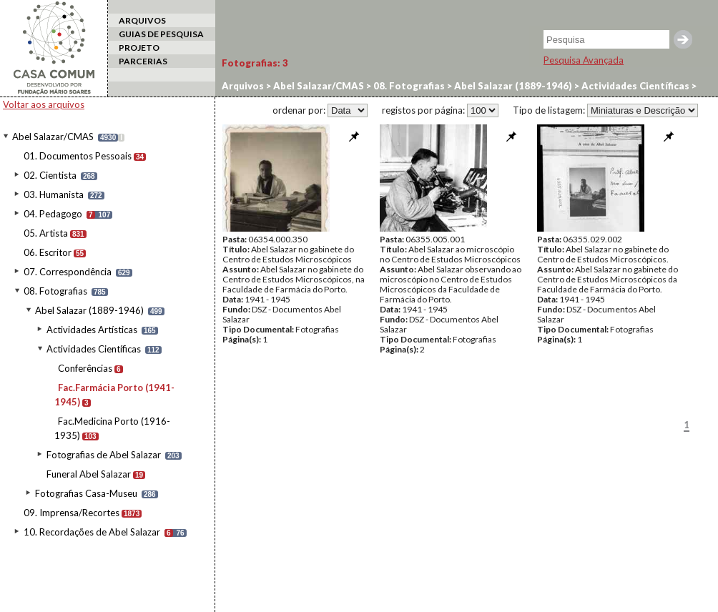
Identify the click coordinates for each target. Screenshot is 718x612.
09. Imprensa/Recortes (71, 512)
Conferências (85, 368)
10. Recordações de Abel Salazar (92, 532)
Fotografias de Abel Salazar (103, 454)
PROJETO (139, 47)
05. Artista (46, 233)
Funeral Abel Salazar (88, 474)
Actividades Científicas (93, 349)
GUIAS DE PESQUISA (161, 34)
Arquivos (243, 86)
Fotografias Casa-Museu (86, 493)
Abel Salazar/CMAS (53, 136)
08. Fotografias (55, 291)
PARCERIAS (143, 61)
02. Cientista (50, 175)
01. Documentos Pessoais (78, 156)
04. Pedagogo (53, 213)
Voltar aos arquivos (43, 104)
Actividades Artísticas (91, 329)
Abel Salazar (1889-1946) (89, 310)
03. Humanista (54, 194)
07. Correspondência (68, 271)
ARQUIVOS (142, 20)
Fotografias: (255, 63)
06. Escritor (48, 252)
